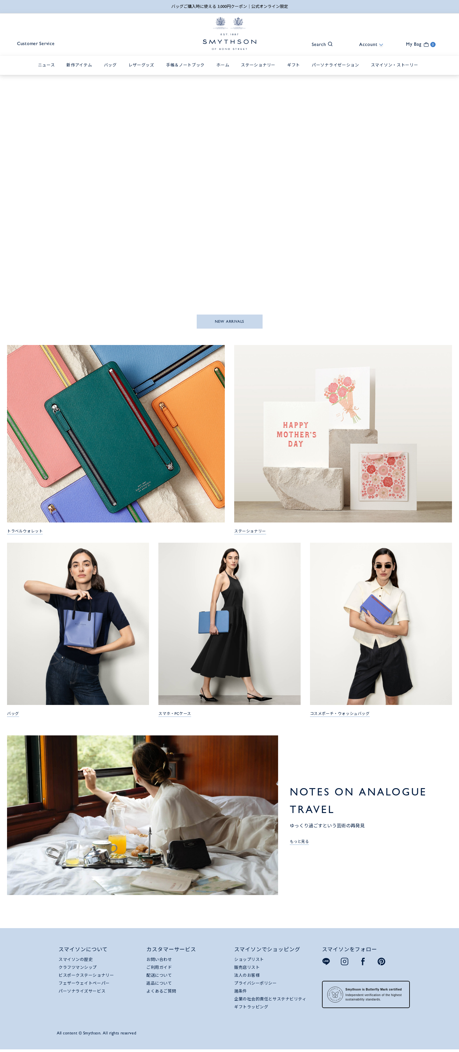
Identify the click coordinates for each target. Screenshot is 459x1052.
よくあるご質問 (161, 992)
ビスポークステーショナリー (86, 976)
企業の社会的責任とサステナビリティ (270, 1000)
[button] (319, 45)
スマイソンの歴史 (76, 961)
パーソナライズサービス (82, 992)
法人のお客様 (247, 976)
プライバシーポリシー (255, 984)
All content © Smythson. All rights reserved (96, 1034)
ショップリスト (249, 961)
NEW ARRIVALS (229, 322)
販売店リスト (247, 968)
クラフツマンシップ (78, 968)
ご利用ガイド (159, 968)
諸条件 (240, 992)
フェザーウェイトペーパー (84, 984)
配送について (159, 976)
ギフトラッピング (251, 1008)
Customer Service (42, 45)
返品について (159, 984)
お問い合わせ (159, 961)
